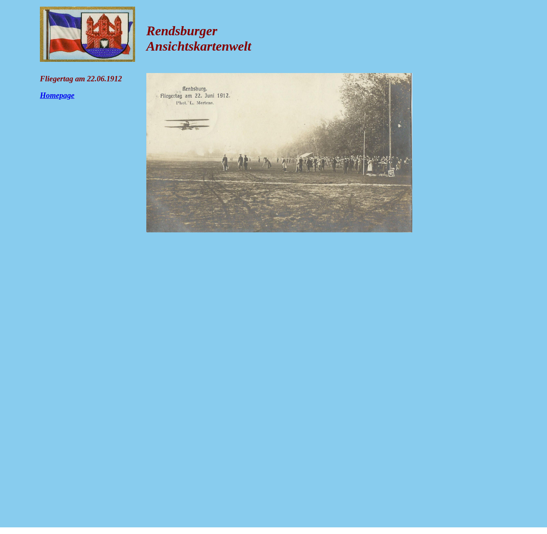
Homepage (57, 95)
